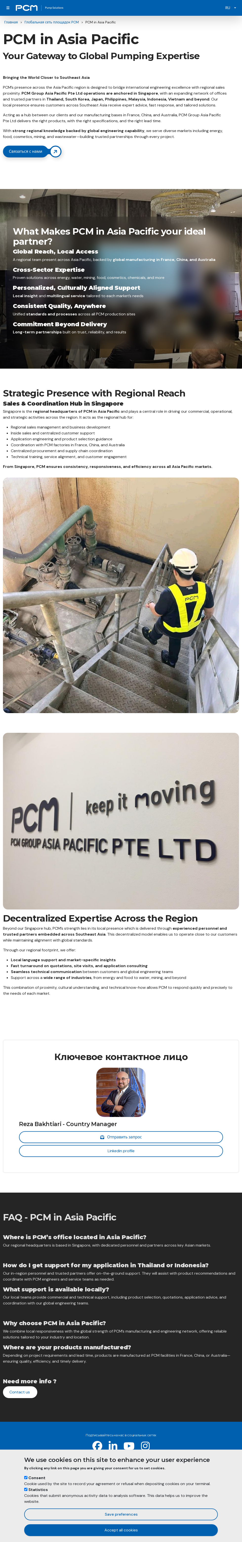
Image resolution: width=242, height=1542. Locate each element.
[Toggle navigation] (8, 8)
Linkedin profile (121, 1150)
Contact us (20, 1392)
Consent (36, 1477)
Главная (11, 22)
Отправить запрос (121, 1137)
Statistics (38, 1489)
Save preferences (121, 1514)
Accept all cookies (121, 1530)
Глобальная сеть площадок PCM (51, 22)
